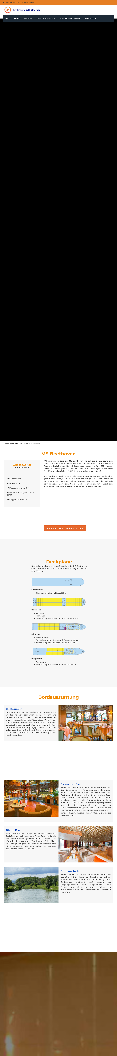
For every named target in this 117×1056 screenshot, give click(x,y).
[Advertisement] (78, 506)
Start (7, 18)
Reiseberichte (90, 18)
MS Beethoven (35, 443)
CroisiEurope (24, 443)
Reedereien (28, 18)
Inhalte (16, 18)
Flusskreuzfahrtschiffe (46, 18)
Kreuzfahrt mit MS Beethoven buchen (65, 528)
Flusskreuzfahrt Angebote (70, 18)
